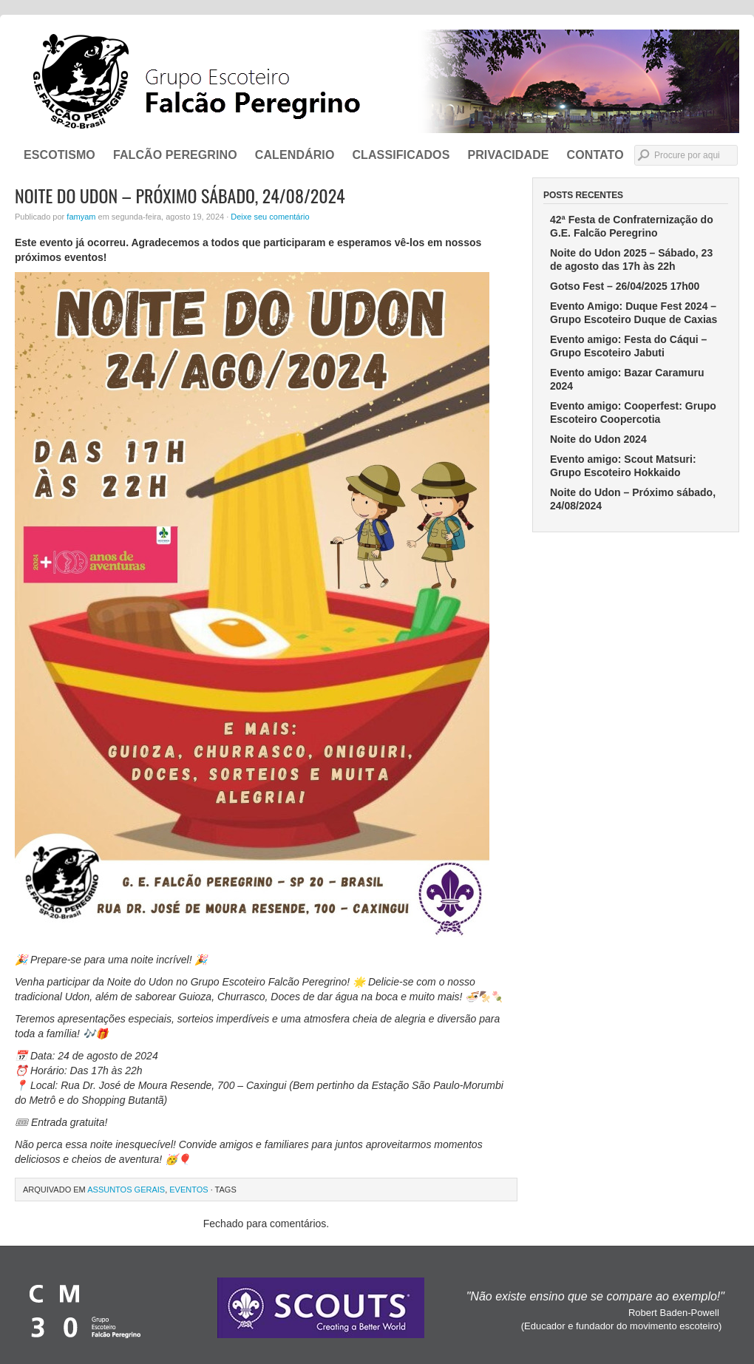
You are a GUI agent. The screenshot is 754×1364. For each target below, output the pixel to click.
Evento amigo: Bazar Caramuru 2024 (627, 379)
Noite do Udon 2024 (598, 439)
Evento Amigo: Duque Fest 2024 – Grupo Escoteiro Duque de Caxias (633, 312)
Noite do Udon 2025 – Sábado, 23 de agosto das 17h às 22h (631, 259)
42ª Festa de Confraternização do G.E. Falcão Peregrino (631, 226)
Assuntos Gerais (126, 1189)
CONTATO (595, 155)
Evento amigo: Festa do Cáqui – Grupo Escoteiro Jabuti (628, 346)
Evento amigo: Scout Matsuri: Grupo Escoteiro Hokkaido (623, 465)
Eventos (188, 1189)
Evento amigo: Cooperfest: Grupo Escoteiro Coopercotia (633, 412)
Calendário (295, 155)
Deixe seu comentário (270, 216)
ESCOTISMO (59, 155)
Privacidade (507, 155)
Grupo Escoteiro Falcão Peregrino (377, 81)
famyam (81, 216)
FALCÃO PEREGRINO (175, 155)
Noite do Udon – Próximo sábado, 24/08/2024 (633, 499)
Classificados (400, 155)
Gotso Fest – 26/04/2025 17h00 (624, 286)
